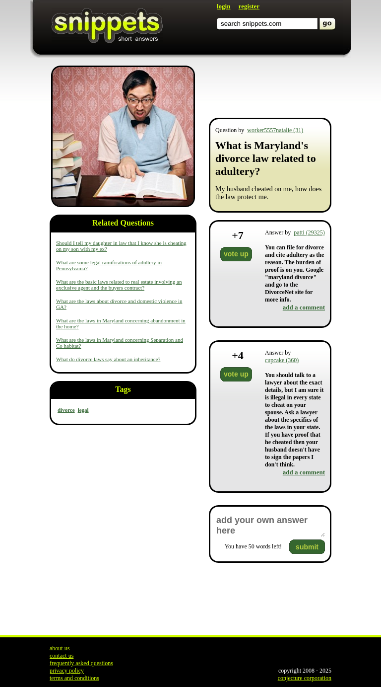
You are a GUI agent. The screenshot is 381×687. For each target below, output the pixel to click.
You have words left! (253, 546)
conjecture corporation (304, 678)
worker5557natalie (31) (275, 130)
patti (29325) (309, 232)
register (249, 6)
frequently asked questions (81, 663)
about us (59, 648)
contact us (61, 655)
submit (307, 547)
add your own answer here (270, 525)
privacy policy (67, 670)
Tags (122, 389)
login (223, 6)
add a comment (304, 307)
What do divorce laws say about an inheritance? (108, 359)
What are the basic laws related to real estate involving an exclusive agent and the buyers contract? (119, 285)
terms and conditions (74, 678)
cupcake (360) (282, 360)
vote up (236, 254)
